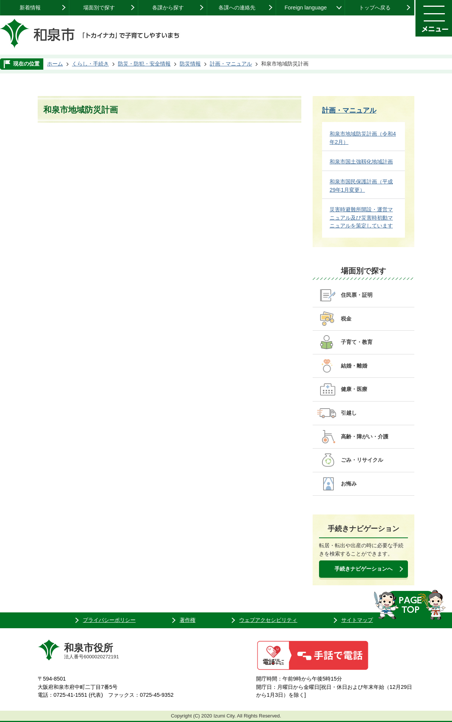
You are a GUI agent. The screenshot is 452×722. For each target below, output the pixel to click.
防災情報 (190, 64)
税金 (346, 319)
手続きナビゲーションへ (363, 569)
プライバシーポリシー (109, 620)
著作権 (187, 620)
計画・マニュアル (231, 64)
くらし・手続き (90, 64)
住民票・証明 (357, 295)
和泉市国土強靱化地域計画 (361, 162)
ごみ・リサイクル (362, 460)
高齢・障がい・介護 (364, 437)
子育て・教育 (357, 342)
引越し (349, 413)
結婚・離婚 (354, 366)
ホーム (55, 64)
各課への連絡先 (236, 8)
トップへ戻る (375, 8)
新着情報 (30, 8)
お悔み (349, 484)
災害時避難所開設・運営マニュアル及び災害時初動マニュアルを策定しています (361, 217)
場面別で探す (99, 8)
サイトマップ (357, 620)
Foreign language (305, 8)
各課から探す (168, 8)
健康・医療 (354, 389)
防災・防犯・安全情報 (144, 64)
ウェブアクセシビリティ (268, 620)
